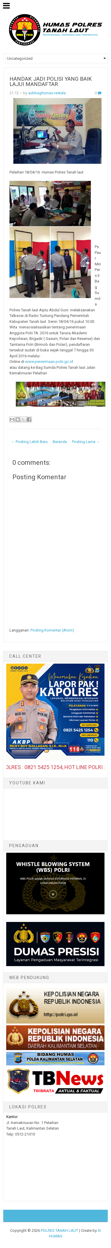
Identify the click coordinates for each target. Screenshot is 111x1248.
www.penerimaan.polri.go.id (49, 361)
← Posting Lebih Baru (29, 441)
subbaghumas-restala (47, 93)
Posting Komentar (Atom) (52, 630)
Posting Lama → (86, 441)
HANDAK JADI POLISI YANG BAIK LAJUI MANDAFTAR (50, 82)
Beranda (60, 441)
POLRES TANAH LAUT (59, 1230)
